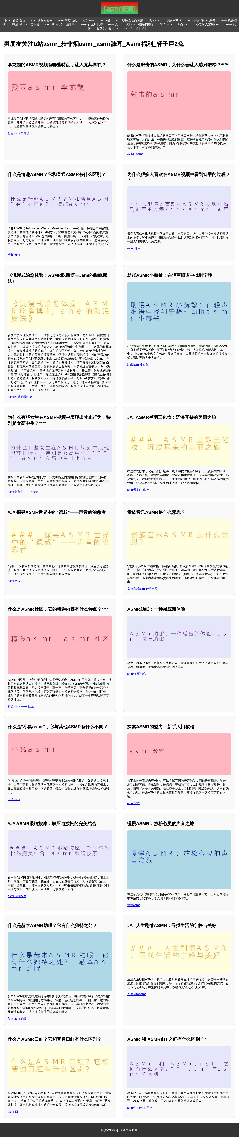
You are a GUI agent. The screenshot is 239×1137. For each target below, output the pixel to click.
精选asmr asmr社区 (21, 706)
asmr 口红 (14, 1111)
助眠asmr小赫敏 (138, 364)
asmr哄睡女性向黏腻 (129, 20)
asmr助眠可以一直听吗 (60, 24)
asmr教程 (133, 803)
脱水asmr (155, 20)
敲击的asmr (135, 154)
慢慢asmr (133, 905)
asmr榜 (105, 20)
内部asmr (88, 20)
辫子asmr (166, 24)
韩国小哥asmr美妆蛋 (25, 24)
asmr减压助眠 (136, 673)
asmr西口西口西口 (136, 28)
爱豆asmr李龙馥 (18, 133)
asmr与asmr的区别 (139, 1107)
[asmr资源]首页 (15, 20)
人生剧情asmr (136, 994)
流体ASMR (174, 20)
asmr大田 (114, 24)
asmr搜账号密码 (42, 20)
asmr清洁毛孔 (67, 20)
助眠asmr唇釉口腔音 (140, 24)
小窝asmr (14, 799)
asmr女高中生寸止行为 (23, 491)
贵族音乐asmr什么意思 (142, 588)
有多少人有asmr (107, 28)
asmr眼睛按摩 (17, 896)
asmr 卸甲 (134, 248)
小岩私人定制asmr (208, 24)
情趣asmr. (14, 254)
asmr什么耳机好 (92, 24)
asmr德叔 (14, 580)
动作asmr (184, 24)
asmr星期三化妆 (138, 489)
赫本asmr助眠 (17, 1018)
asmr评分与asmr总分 (201, 20)
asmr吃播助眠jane (20, 396)
